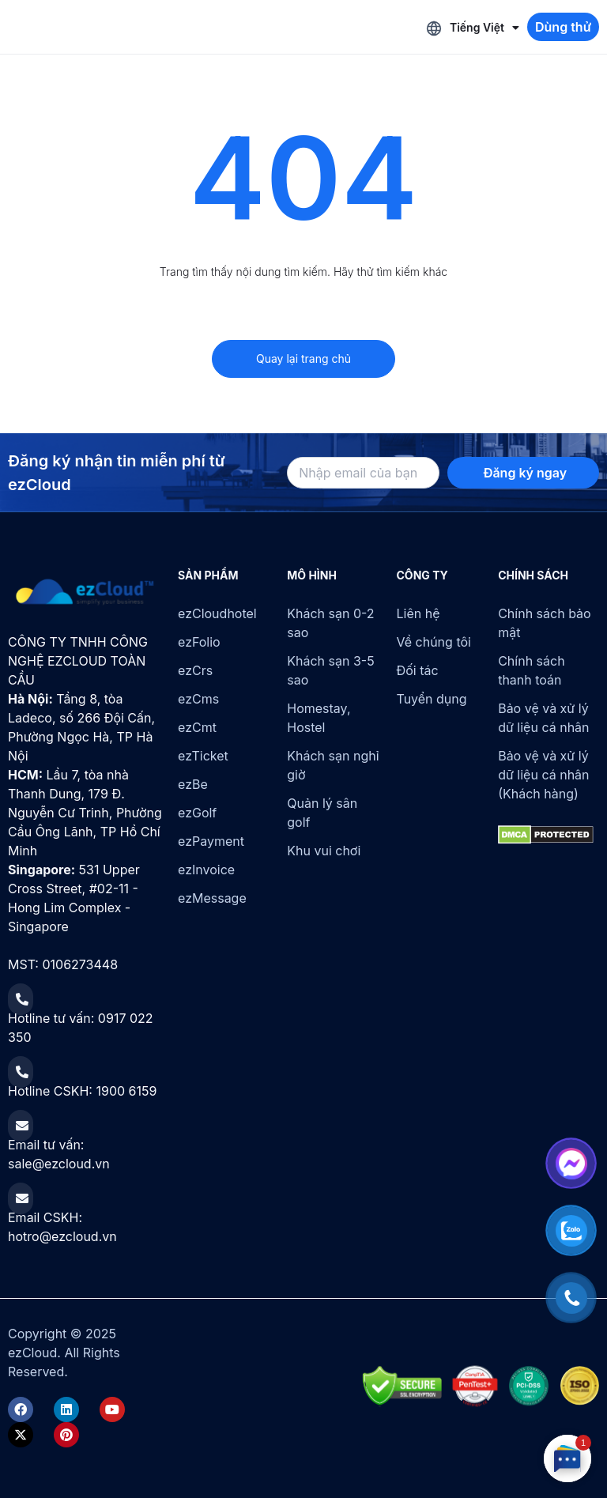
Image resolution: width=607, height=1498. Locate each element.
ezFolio (199, 642)
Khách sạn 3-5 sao (330, 670)
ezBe (193, 784)
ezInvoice (206, 869)
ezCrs (195, 670)
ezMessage (212, 898)
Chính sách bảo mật (544, 623)
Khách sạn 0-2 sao (330, 623)
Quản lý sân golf (322, 812)
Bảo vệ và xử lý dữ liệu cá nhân (543, 717)
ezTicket (203, 756)
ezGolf (197, 813)
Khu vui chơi (323, 850)
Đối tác (418, 670)
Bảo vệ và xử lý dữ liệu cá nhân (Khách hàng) (543, 775)
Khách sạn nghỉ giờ (333, 765)
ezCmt (197, 727)
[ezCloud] (85, 592)
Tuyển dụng (432, 699)
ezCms (198, 699)
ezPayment (211, 841)
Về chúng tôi (434, 642)
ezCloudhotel (217, 613)
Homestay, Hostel (318, 717)
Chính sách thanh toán (531, 670)
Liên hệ (418, 613)
